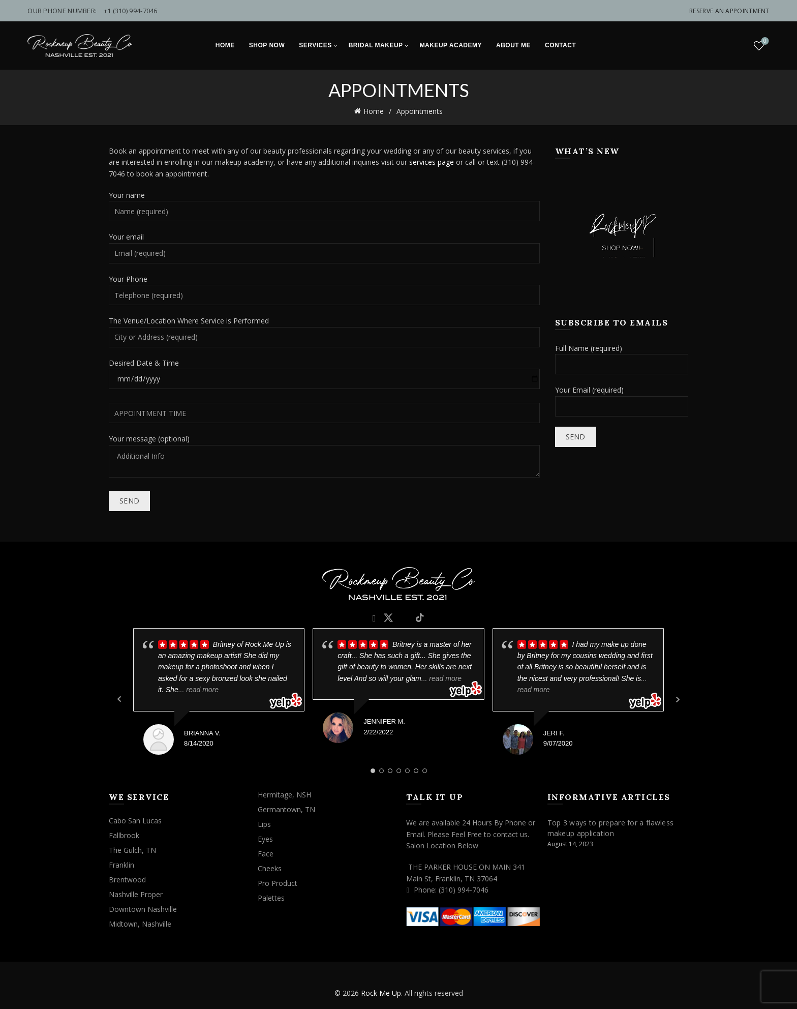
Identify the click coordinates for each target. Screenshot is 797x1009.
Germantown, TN (286, 809)
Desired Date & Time (324, 370)
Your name (324, 203)
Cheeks (270, 868)
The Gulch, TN (132, 850)
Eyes (265, 839)
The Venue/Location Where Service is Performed (324, 329)
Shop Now (267, 45)
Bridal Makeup (376, 45)
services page (431, 162)
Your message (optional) (324, 456)
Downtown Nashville (143, 909)
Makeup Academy (451, 45)
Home (225, 45)
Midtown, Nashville (140, 924)
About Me (513, 45)
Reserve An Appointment (729, 11)
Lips (264, 824)
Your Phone (324, 287)
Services (315, 45)
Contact (560, 45)
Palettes (271, 898)
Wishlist (764, 41)
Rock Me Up (381, 993)
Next (677, 699)
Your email (324, 245)
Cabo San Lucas (135, 820)
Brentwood (127, 879)
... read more (198, 690)
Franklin (121, 865)
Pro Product (277, 883)
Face (265, 853)
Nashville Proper (136, 894)
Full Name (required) (622, 356)
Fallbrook (124, 835)
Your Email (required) (622, 398)
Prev (119, 699)
